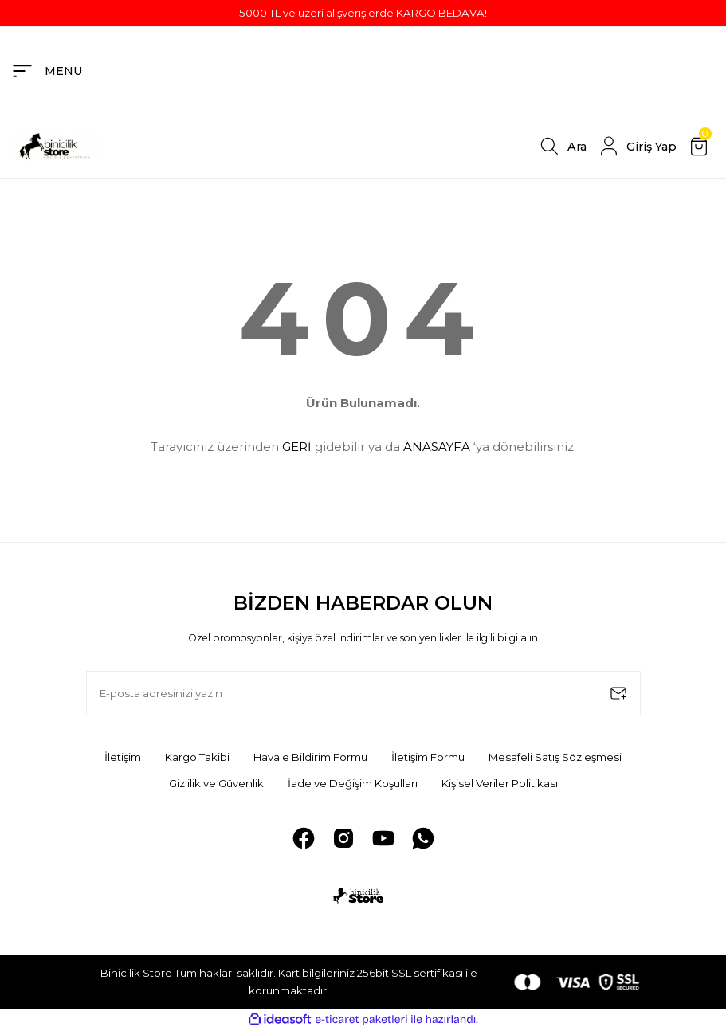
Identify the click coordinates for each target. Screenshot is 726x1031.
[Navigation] (46, 71)
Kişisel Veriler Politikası (499, 783)
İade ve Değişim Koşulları (353, 783)
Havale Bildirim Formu (310, 757)
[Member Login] (636, 146)
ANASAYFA (436, 446)
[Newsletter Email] (363, 693)
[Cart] (701, 146)
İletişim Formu (428, 757)
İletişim (122, 757)
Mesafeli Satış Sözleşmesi (555, 757)
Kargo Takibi (197, 757)
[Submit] (618, 693)
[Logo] (58, 145)
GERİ (297, 446)
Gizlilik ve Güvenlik (216, 783)
